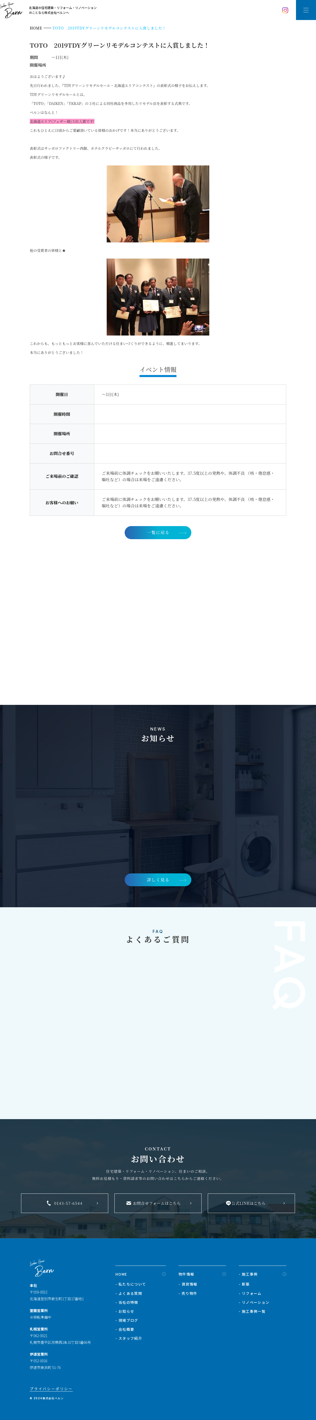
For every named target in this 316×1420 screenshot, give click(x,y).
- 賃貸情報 (188, 1284)
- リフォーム (250, 1293)
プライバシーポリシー (51, 1388)
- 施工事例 (248, 1274)
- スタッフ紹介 (128, 1338)
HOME (121, 1274)
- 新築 (244, 1284)
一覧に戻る (158, 532)
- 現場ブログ (126, 1320)
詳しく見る (158, 880)
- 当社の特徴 (126, 1302)
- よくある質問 (128, 1293)
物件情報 (186, 1274)
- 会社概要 (124, 1329)
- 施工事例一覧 (252, 1311)
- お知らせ (124, 1311)
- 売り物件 (188, 1293)
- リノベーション (254, 1302)
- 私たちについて (130, 1284)
